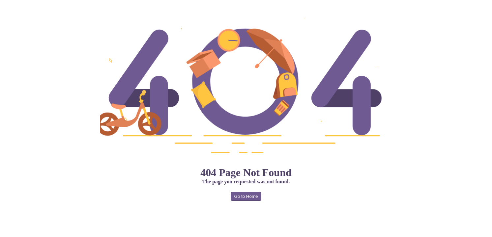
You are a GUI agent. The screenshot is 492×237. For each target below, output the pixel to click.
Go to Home (246, 196)
